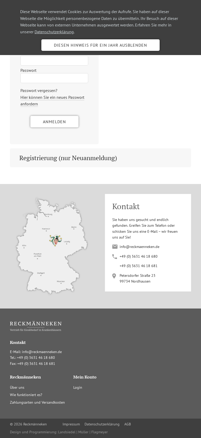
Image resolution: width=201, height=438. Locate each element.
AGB (127, 424)
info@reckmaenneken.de (139, 246)
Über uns (17, 387)
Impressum (71, 424)
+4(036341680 (139, 256)
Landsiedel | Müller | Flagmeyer (83, 432)
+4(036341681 (139, 265)
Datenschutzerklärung (54, 31)
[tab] (100, 157)
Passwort (28, 70)
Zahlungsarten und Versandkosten (37, 402)
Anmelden (54, 121)
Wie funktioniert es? (26, 394)
